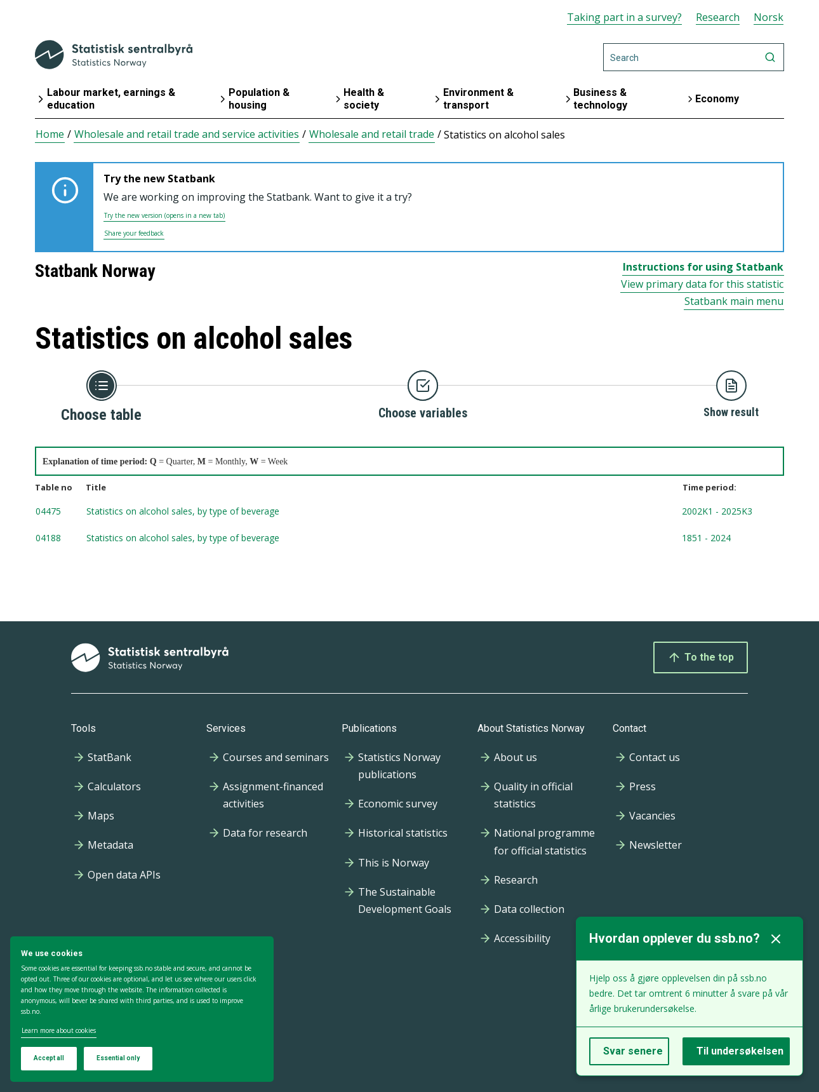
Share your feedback (134, 233)
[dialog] (142, 1009)
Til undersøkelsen (739, 1051)
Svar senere (633, 1051)
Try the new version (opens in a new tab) (164, 215)
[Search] (693, 57)
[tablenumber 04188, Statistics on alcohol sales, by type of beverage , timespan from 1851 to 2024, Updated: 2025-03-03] (409, 539)
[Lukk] (776, 939)
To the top (700, 657)
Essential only (118, 1058)
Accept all (49, 1058)
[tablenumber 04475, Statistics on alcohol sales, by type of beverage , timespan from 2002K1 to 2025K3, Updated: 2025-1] (409, 512)
